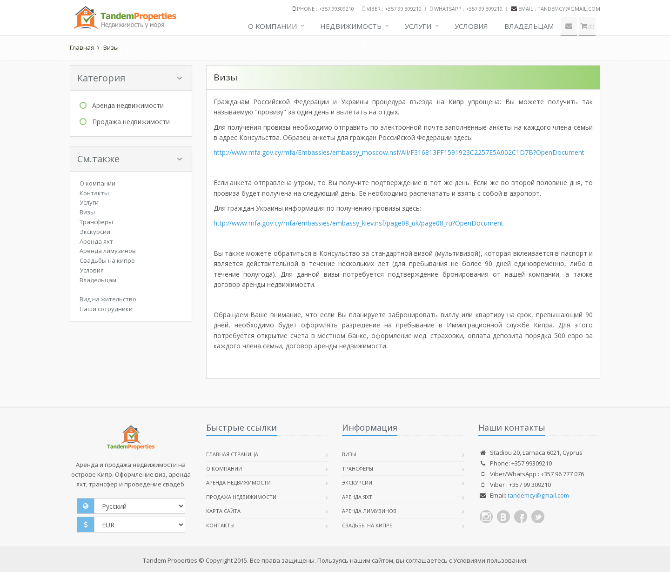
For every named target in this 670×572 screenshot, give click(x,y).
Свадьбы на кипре (107, 260)
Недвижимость (351, 26)
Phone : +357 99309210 (325, 8)
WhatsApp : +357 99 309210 (468, 8)
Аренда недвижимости (128, 105)
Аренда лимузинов (108, 250)
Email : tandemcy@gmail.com (559, 8)
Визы (111, 47)
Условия (471, 26)
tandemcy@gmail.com (538, 495)
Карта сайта (223, 510)
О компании (272, 26)
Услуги (418, 26)
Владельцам (529, 26)
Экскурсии (95, 231)
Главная (82, 47)
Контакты (94, 193)
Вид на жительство (108, 299)
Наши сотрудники (106, 309)
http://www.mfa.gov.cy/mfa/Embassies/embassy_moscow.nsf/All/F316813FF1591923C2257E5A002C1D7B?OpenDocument (399, 152)
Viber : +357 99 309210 (394, 8)
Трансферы (96, 222)
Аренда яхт (96, 241)
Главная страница (232, 454)
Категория (129, 78)
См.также (129, 159)
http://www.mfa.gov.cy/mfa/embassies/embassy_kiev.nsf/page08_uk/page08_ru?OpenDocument (358, 223)
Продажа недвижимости (131, 121)
